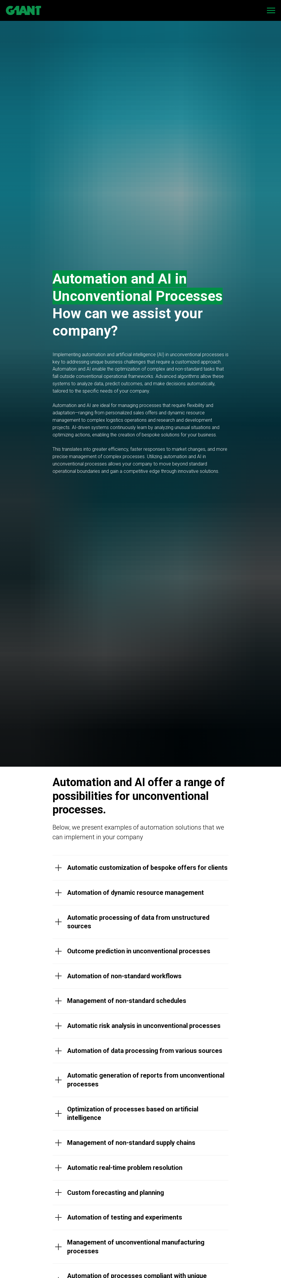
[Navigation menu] (271, 11)
